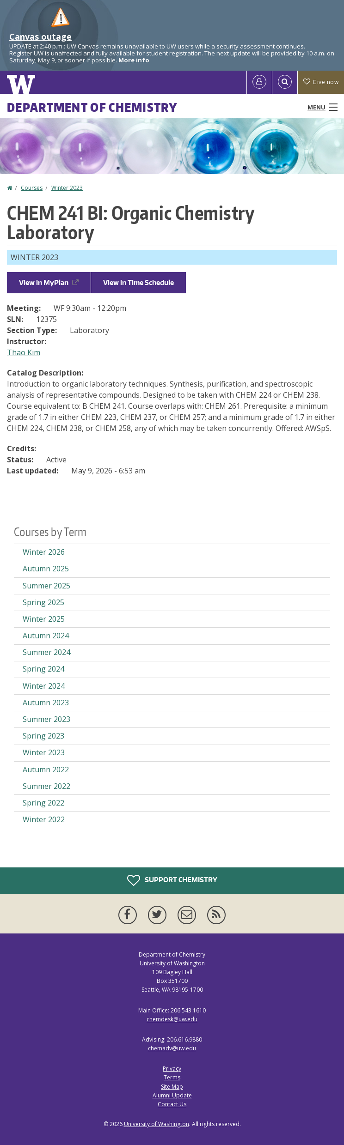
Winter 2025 (44, 619)
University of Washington (156, 1124)
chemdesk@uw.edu (172, 1019)
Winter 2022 (44, 819)
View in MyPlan (49, 282)
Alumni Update (172, 1095)
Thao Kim (23, 352)
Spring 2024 (43, 669)
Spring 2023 (43, 736)
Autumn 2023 (46, 702)
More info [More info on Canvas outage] (133, 60)
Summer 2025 (46, 586)
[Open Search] (284, 82)
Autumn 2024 (46, 635)
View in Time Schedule (138, 282)
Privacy (172, 1068)
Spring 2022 (43, 803)
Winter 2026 (44, 552)
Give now (320, 82)
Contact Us (172, 1104)
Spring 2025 (43, 602)
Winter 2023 (67, 188)
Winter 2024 (44, 686)
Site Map (172, 1086)
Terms (172, 1077)
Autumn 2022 (46, 769)
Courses (32, 188)
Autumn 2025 (46, 568)
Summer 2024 (46, 652)
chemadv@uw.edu (172, 1048)
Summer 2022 (46, 786)
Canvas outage (40, 36)
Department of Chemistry (92, 107)
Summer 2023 (46, 719)
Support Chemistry (172, 880)
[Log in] (259, 82)
